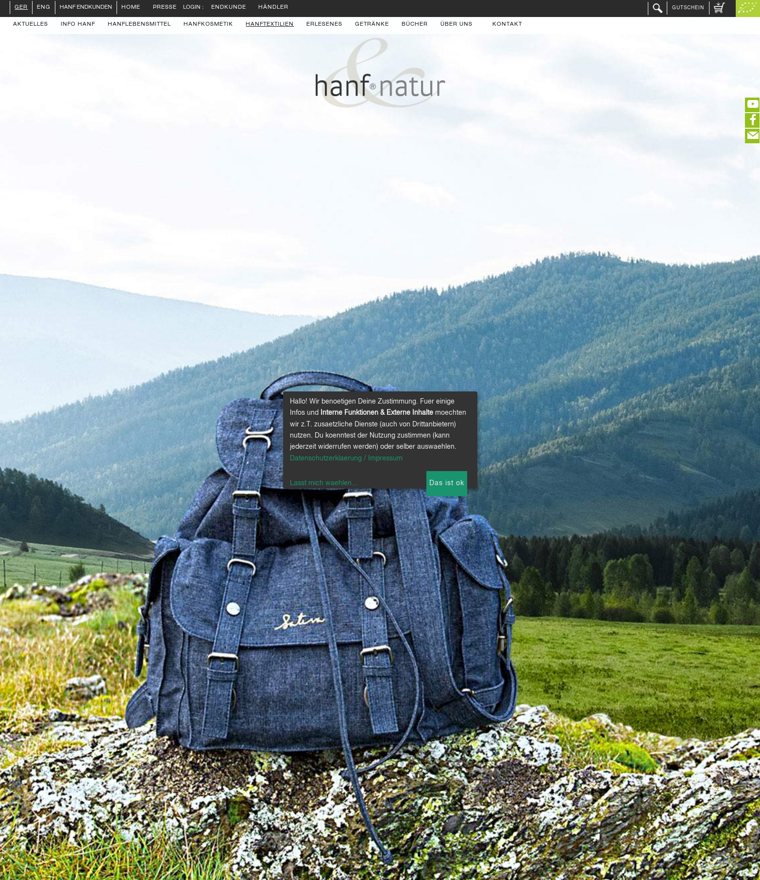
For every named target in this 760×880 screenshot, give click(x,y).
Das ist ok (446, 483)
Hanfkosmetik (208, 24)
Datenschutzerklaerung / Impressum (346, 458)
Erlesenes (324, 24)
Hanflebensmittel (139, 24)
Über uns (456, 24)
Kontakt (507, 24)
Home (130, 7)
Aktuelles (30, 24)
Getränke (372, 24)
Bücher (415, 24)
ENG (44, 7)
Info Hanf (78, 24)
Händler (273, 7)
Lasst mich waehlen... (323, 483)
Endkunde (228, 7)
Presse (165, 7)
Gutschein (688, 7)
